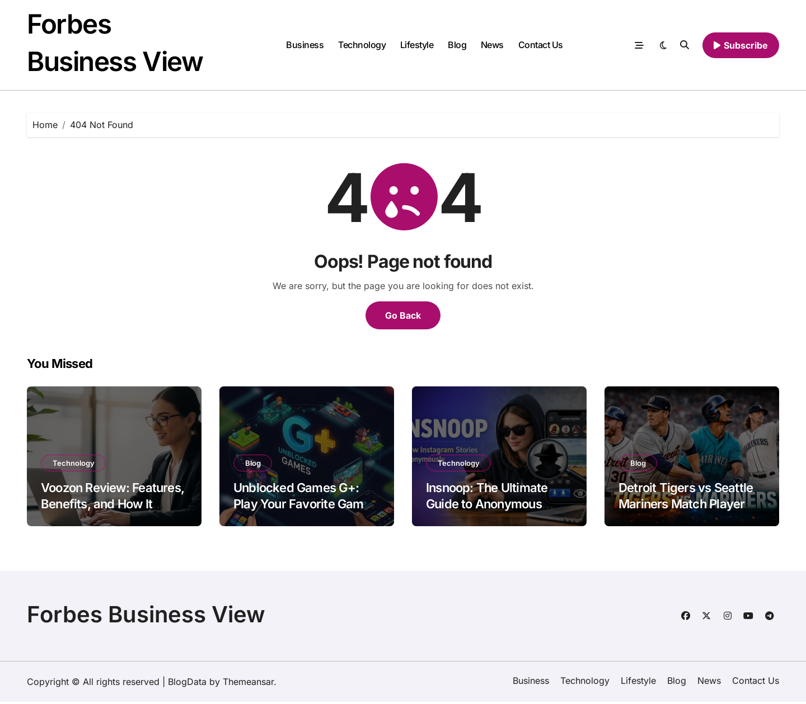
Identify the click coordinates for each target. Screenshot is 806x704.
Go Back (403, 317)
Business (305, 45)
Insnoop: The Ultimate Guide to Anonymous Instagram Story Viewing (494, 506)
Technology (362, 45)
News (492, 45)
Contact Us (540, 45)
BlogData (187, 683)
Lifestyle (417, 45)
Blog (457, 45)
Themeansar (248, 683)
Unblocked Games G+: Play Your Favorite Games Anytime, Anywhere (305, 506)
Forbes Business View (146, 616)
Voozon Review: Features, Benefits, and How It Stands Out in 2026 (112, 506)
